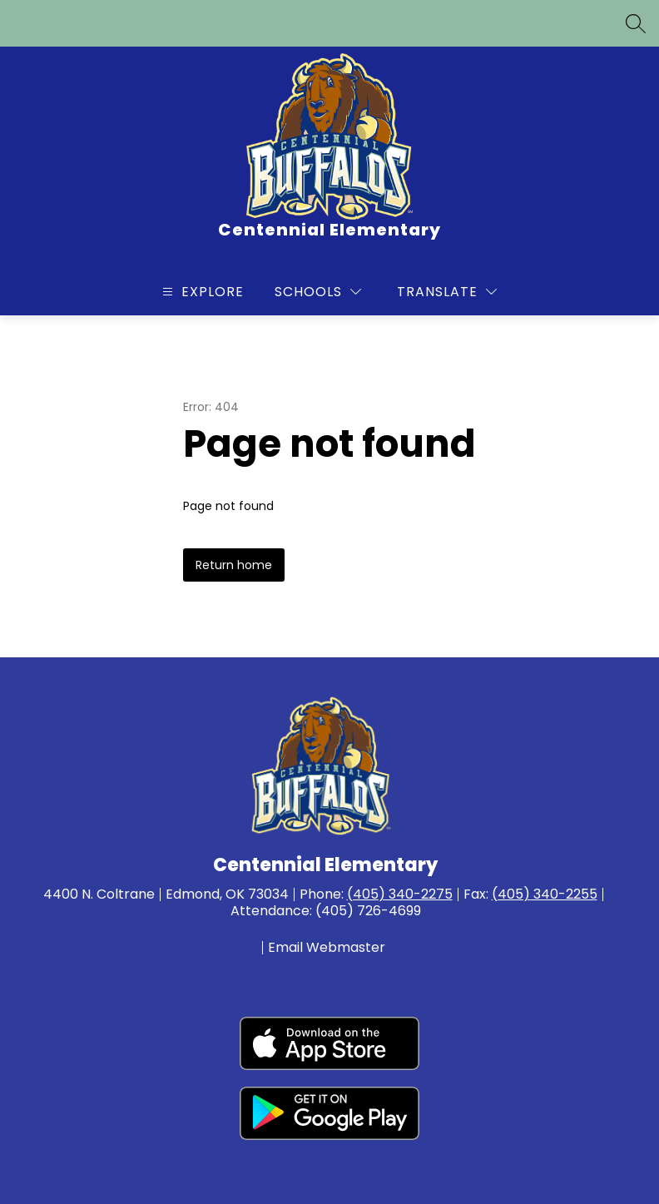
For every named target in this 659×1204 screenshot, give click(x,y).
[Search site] (636, 23)
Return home (234, 565)
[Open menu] (201, 291)
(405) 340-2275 (400, 894)
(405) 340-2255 (544, 894)
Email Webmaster (326, 947)
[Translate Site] (447, 291)
